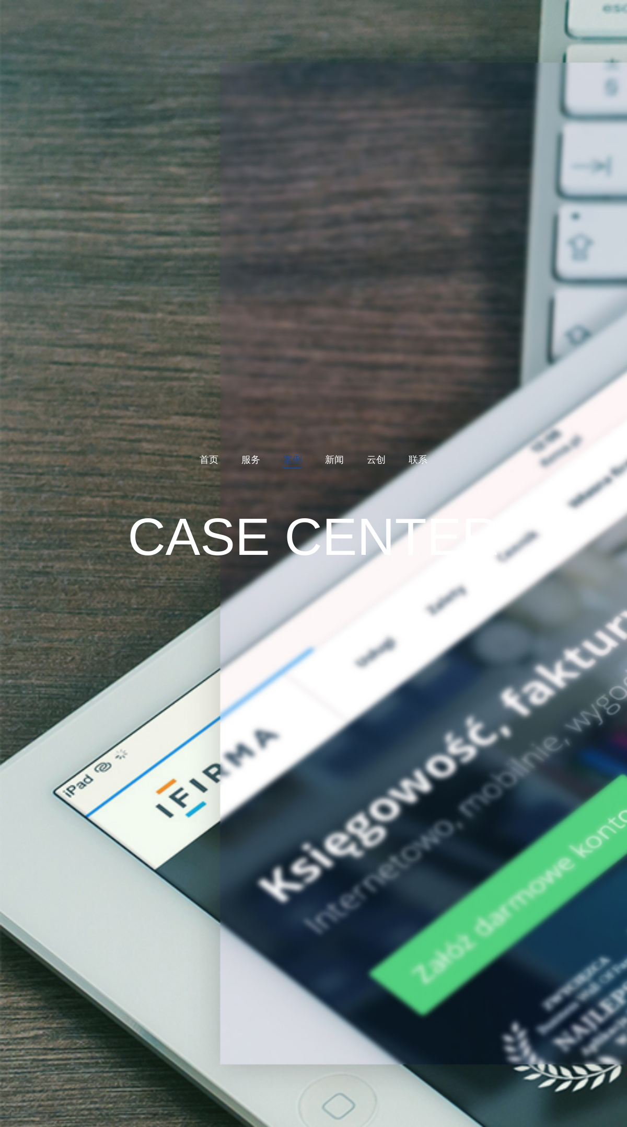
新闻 (334, 459)
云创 (376, 459)
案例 (292, 459)
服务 (250, 459)
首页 (209, 459)
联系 (418, 459)
